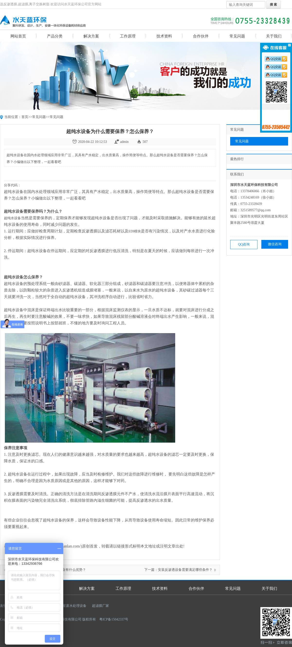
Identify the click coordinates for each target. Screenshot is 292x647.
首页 (24, 117)
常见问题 (237, 36)
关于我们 (274, 36)
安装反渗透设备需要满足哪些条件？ (185, 570)
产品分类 (55, 36)
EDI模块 (134, 231)
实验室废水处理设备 (71, 606)
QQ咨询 (244, 244)
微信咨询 (275, 244)
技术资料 (164, 36)
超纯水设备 (12, 218)
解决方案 (91, 36)
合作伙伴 (201, 36)
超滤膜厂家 (100, 606)
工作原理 (128, 36)
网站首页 (18, 36)
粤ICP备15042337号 (113, 619)
